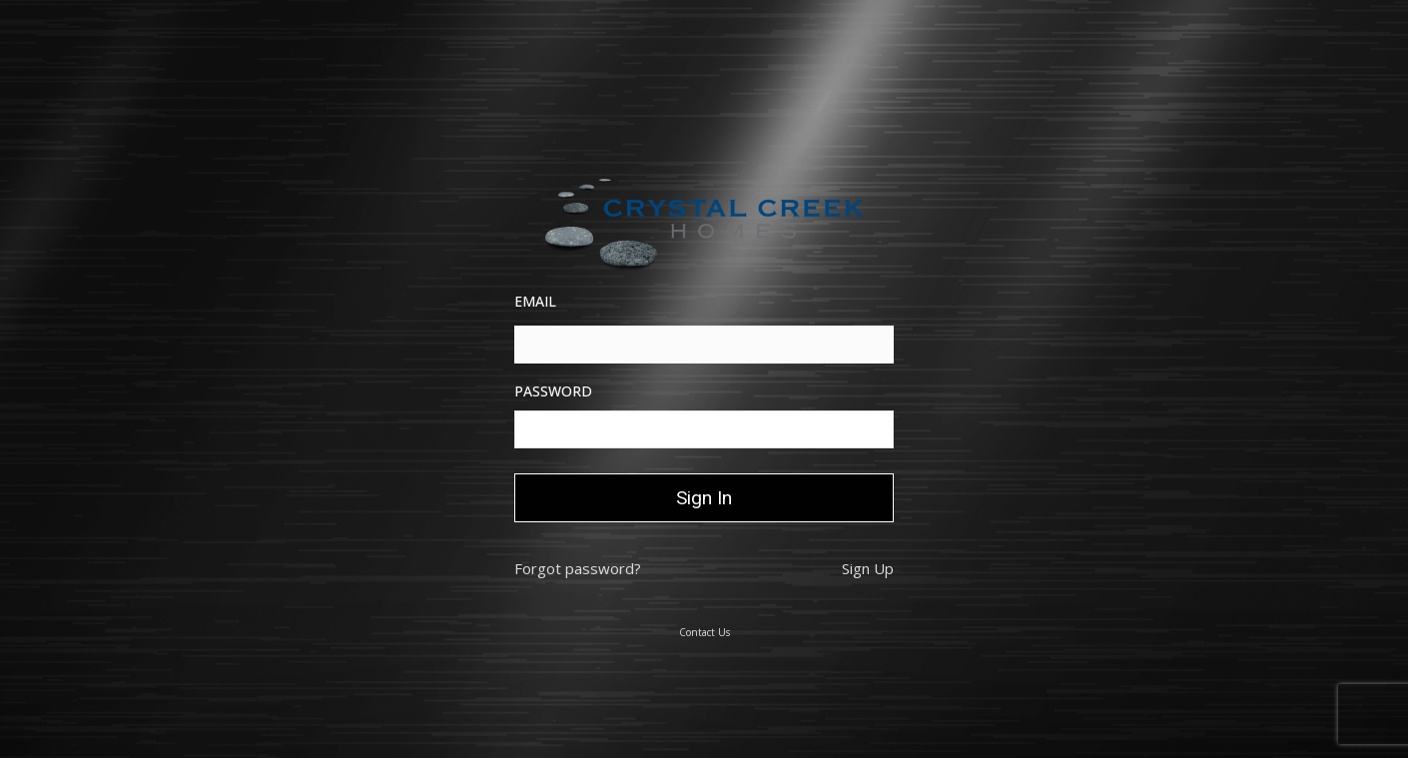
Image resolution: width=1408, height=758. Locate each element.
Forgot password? (577, 568)
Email (535, 301)
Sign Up (868, 568)
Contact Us (704, 632)
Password (553, 390)
